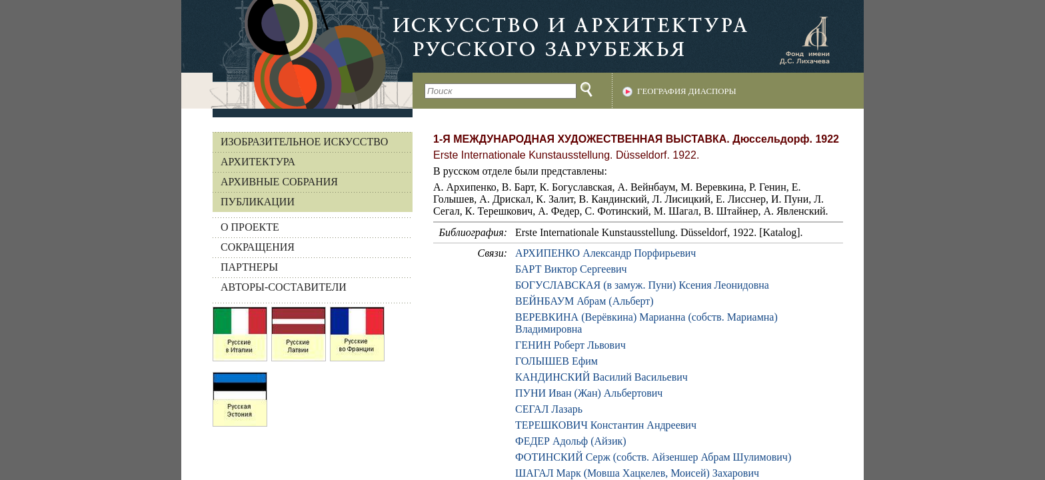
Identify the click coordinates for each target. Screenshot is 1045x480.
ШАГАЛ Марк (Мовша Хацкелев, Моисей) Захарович (637, 473)
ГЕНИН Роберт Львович (570, 345)
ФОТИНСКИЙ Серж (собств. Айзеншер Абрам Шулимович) (653, 457)
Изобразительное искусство (304, 141)
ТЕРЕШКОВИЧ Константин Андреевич (605, 425)
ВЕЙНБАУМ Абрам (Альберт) (584, 301)
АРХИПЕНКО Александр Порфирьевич (605, 253)
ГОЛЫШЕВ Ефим (556, 361)
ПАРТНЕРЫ (249, 267)
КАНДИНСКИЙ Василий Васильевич (601, 377)
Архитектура (258, 161)
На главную (297, 54)
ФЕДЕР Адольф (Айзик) (570, 441)
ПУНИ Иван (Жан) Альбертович (588, 393)
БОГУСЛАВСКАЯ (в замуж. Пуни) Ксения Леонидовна (642, 285)
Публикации (258, 201)
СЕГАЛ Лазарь (548, 409)
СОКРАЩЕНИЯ (258, 247)
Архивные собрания (279, 181)
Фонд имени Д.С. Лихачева (804, 40)
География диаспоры (686, 91)
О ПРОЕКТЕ (250, 227)
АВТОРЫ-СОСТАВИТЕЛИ (284, 287)
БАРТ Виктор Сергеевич (571, 269)
